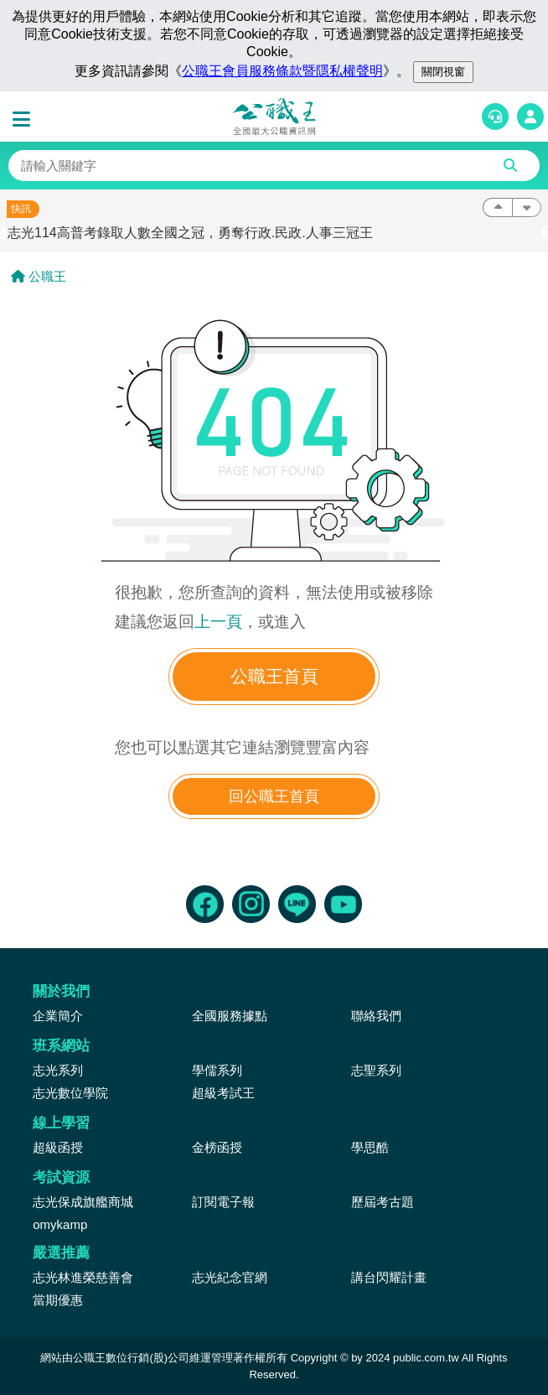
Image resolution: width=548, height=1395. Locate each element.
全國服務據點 (229, 1016)
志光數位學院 (70, 1093)
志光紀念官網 (229, 1277)
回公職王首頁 (274, 796)
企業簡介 (58, 1016)
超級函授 (58, 1147)
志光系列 (58, 1070)
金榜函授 (217, 1147)
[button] (25, 120)
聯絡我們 (376, 1016)
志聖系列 (376, 1070)
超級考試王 (223, 1093)
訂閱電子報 (223, 1202)
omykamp (60, 1224)
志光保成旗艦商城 (83, 1202)
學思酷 (370, 1147)
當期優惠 (58, 1300)
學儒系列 (217, 1070)
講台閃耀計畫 (389, 1277)
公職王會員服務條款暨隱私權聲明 (282, 71)
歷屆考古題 (382, 1202)
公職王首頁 (274, 676)
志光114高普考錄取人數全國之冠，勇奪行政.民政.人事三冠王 (190, 233)
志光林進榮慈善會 (83, 1277)
